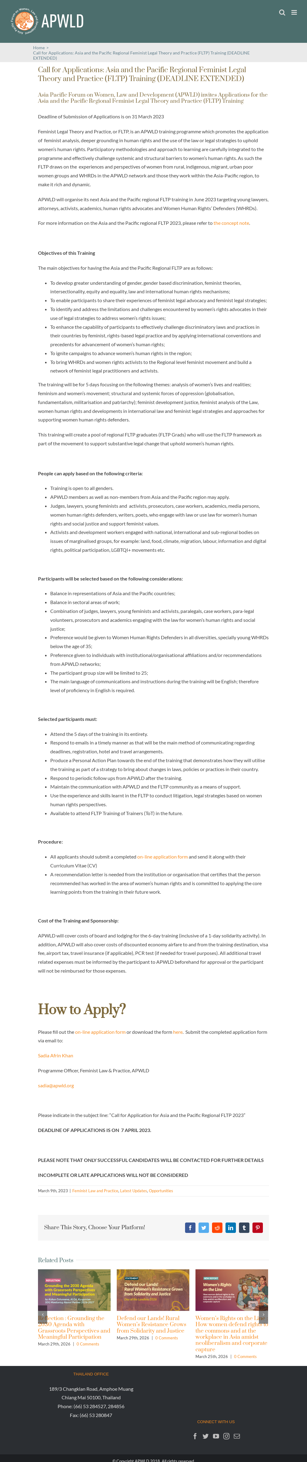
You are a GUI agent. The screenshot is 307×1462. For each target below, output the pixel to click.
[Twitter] (206, 1436)
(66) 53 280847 (96, 1415)
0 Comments (88, 1343)
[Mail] (237, 1436)
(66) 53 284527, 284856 (99, 1406)
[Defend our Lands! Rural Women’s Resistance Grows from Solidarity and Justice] (153, 1289)
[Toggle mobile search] (282, 12)
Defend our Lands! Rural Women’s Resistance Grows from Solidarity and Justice (151, 1324)
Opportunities (161, 1190)
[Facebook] (195, 1436)
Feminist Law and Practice (95, 1190)
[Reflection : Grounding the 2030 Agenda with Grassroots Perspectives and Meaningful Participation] (74, 1289)
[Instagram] (226, 1436)
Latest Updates (133, 1190)
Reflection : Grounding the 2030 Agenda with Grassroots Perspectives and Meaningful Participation (74, 1328)
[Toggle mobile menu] (294, 12)
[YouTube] (216, 1436)
